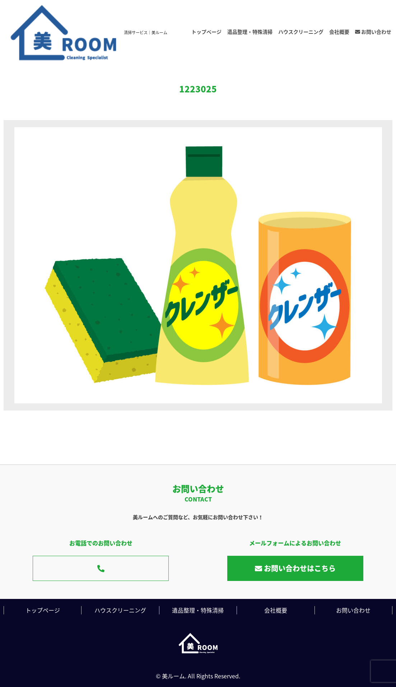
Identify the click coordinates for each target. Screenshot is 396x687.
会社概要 (339, 31)
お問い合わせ (373, 31)
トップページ (206, 31)
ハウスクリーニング (300, 31)
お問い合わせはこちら (295, 568)
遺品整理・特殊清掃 (249, 31)
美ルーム (173, 676)
